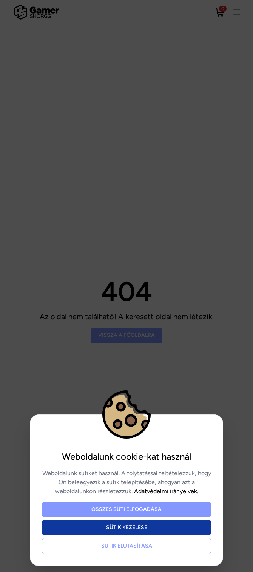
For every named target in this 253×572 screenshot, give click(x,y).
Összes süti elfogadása (126, 509)
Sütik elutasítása (126, 546)
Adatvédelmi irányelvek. (166, 491)
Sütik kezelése (126, 527)
